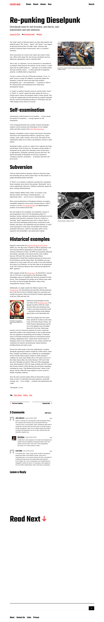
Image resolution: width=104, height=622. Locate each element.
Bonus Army (31, 273)
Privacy (36, 617)
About (12, 617)
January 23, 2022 (15, 34)
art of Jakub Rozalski (28, 205)
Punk (30, 395)
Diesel (35, 4)
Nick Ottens (21, 437)
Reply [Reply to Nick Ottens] (51, 438)
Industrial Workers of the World (37, 245)
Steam (28, 4)
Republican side (42, 303)
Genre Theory (18, 395)
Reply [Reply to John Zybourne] (51, 418)
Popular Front (14, 290)
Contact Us (21, 617)
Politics (25, 395)
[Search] (91, 608)
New (49, 4)
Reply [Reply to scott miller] (51, 451)
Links (29, 617)
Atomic (43, 4)
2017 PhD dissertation (37, 129)
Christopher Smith (29, 34)
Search (91, 4)
